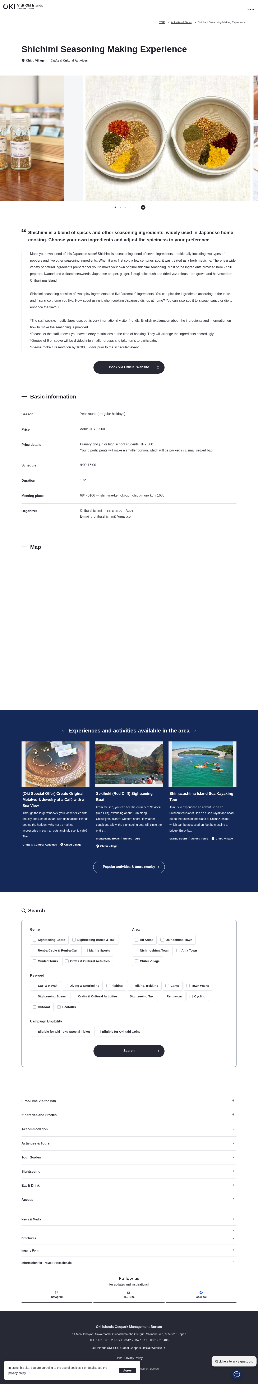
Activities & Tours (181, 22)
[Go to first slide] (227, 138)
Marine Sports (99, 950)
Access (27, 1199)
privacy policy (17, 1373)
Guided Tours (48, 961)
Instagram (56, 1294)
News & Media (31, 1219)
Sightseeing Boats (51, 940)
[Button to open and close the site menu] (250, 7)
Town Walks (200, 985)
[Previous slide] (31, 138)
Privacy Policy (133, 1358)
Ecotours (69, 1007)
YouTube (129, 1294)
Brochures (29, 1238)
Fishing (117, 985)
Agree (127, 1370)
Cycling (200, 996)
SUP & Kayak (47, 985)
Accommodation (35, 1129)
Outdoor (44, 1007)
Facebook (201, 1294)
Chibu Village (150, 961)
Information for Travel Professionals (47, 1262)
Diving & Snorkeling (85, 985)
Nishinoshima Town (154, 950)
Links (118, 1358)
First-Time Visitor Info (128, 1101)
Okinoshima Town (178, 940)
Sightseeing (128, 1171)
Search (128, 1050)
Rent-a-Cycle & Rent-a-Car (57, 950)
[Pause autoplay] (143, 207)
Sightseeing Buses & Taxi (96, 940)
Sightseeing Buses (52, 996)
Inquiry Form (31, 1250)
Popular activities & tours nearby (129, 866)
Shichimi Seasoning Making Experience (221, 22)
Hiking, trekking (146, 985)
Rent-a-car (174, 996)
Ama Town (189, 950)
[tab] (115, 207)
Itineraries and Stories (128, 1115)
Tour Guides (31, 1157)
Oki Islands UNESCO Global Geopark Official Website (94, 1348)
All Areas (146, 940)
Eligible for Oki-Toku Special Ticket (64, 1031)
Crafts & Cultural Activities (90, 961)
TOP (162, 22)
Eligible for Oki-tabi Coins (121, 1031)
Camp (174, 985)
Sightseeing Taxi (142, 996)
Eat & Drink (128, 1185)
